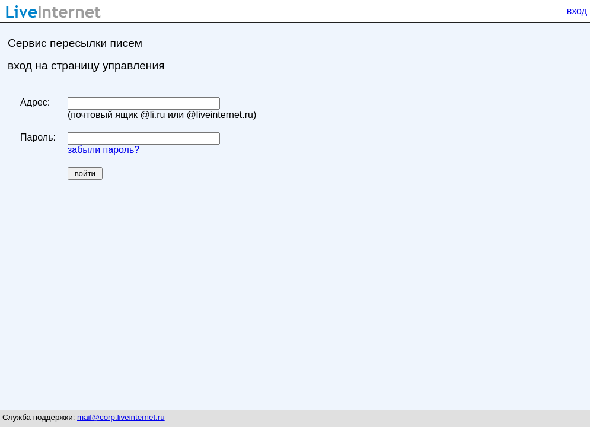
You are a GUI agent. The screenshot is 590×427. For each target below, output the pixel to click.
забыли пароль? (103, 150)
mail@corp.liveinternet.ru (121, 417)
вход (577, 11)
